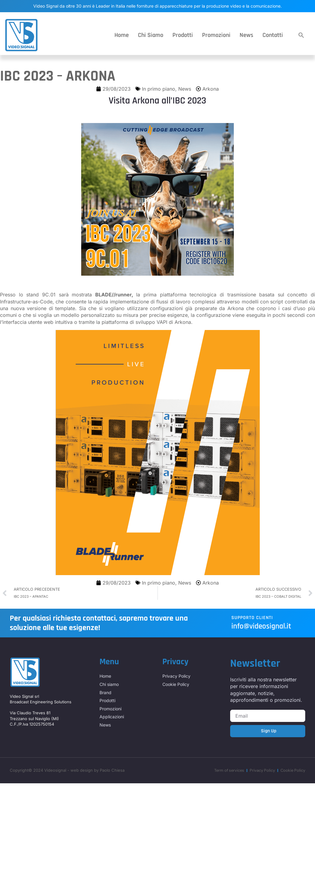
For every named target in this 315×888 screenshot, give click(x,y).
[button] (301, 35)
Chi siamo (150, 35)
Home (121, 35)
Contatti (272, 35)
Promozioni (216, 35)
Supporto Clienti (252, 617)
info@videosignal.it (261, 626)
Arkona (210, 89)
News (246, 35)
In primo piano (158, 89)
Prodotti (182, 35)
